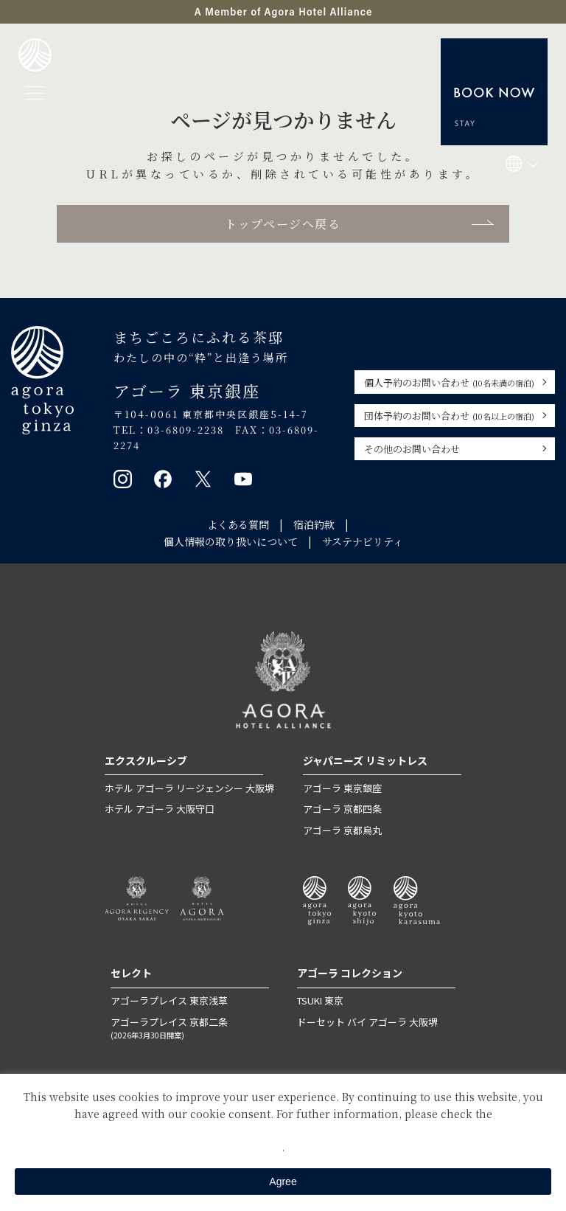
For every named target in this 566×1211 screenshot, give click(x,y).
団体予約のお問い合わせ (449, 416)
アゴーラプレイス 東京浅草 (169, 1000)
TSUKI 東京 (320, 1000)
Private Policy (283, 1129)
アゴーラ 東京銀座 (342, 788)
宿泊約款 (314, 524)
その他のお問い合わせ (412, 449)
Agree (282, 1181)
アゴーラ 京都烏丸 (342, 830)
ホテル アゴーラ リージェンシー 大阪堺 (189, 788)
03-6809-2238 (185, 430)
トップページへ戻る (282, 223)
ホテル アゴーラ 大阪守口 (159, 809)
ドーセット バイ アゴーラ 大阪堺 (367, 1022)
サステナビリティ (362, 541)
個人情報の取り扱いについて (231, 541)
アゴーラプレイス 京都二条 (190, 1028)
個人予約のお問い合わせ (449, 382)
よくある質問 (238, 524)
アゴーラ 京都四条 (342, 809)
